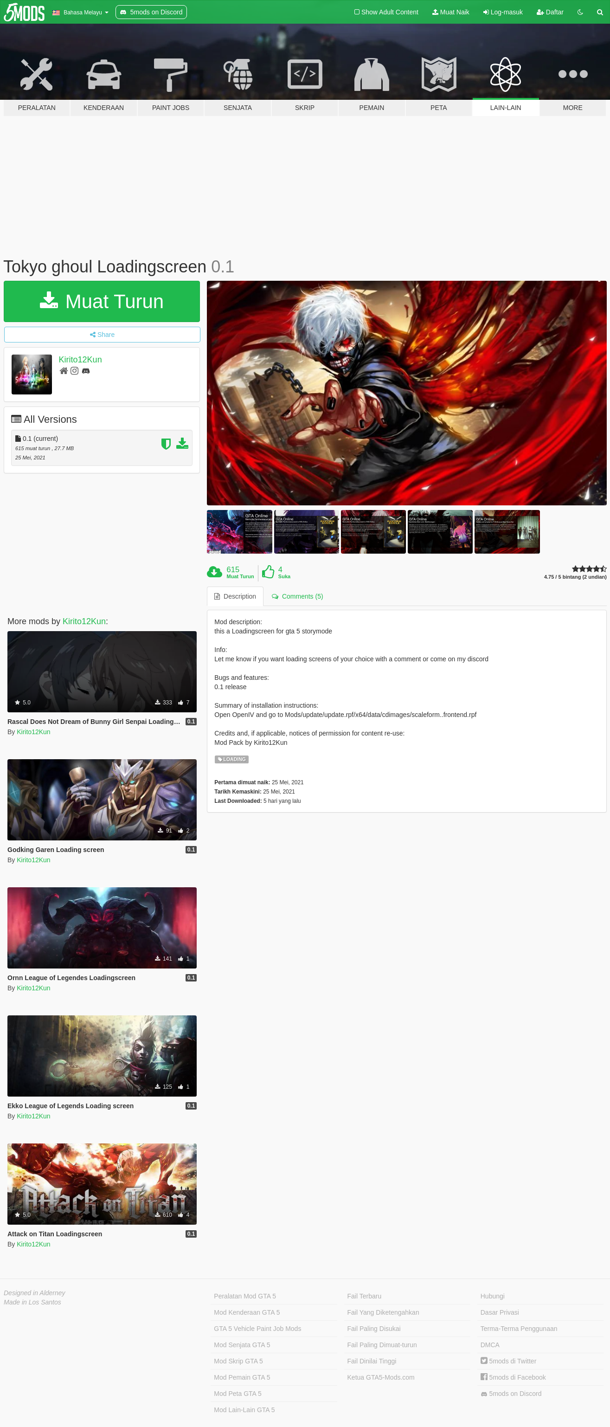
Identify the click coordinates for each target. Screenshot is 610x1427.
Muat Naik (450, 12)
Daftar (550, 12)
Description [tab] (235, 596)
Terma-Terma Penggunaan (519, 1328)
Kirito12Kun (80, 359)
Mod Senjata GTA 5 (242, 1345)
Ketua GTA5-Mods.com (381, 1377)
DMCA (490, 1345)
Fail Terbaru (364, 1296)
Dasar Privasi (500, 1312)
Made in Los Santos (32, 1302)
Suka (284, 576)
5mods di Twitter (509, 1361)
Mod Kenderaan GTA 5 (247, 1312)
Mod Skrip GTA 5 (238, 1361)
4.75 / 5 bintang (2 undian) (575, 577)
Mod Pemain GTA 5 (242, 1377)
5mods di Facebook (513, 1377)
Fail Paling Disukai (374, 1328)
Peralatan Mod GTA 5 (245, 1296)
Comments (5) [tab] (297, 596)
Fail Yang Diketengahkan (383, 1312)
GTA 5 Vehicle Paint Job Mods (257, 1328)
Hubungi (493, 1296)
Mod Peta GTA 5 (237, 1393)
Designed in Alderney (34, 1293)
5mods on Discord (511, 1394)
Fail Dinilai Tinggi (372, 1361)
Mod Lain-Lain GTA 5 (244, 1410)
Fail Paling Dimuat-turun (382, 1345)
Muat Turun (102, 301)
